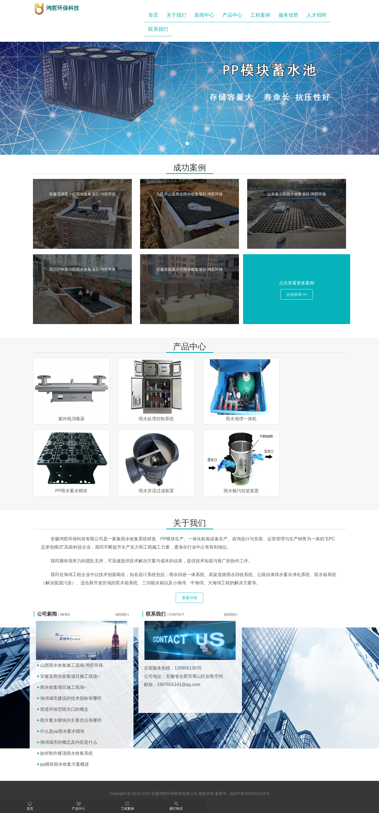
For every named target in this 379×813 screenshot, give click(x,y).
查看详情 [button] (189, 598)
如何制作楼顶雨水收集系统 (66, 753)
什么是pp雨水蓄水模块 (62, 731)
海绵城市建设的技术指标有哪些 (71, 698)
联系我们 (158, 29)
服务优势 (288, 15)
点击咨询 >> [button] (296, 294)
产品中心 (232, 15)
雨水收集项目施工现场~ (63, 687)
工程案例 (260, 15)
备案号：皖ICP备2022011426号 (242, 793)
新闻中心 (204, 15)
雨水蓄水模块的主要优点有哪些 (71, 720)
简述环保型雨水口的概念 (64, 709)
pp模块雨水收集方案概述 (64, 764)
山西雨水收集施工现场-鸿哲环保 (71, 665)
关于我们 (176, 15)
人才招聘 (316, 15)
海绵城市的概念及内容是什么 (68, 742)
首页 (153, 15)
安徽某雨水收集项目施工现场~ (70, 676)
